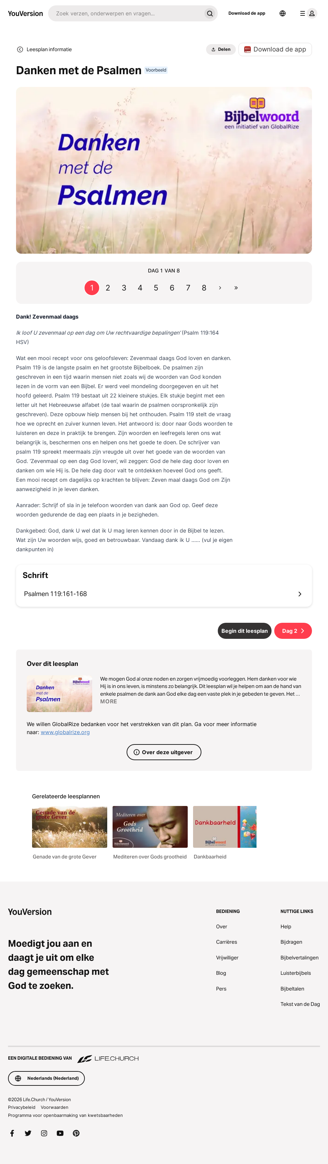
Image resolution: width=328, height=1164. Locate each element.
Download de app (246, 13)
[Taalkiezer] (282, 13)
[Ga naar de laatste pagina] (236, 288)
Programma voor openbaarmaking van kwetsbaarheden (65, 1115)
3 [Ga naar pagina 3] (124, 288)
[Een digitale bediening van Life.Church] (164, 1055)
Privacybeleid (21, 1107)
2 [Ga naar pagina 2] (108, 288)
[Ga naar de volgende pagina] (220, 288)
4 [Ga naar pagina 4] (140, 288)
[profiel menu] (307, 13)
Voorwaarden (54, 1107)
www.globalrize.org (65, 732)
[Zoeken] (125, 13)
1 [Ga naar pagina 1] (92, 288)
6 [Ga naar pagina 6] (172, 288)
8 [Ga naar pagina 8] (204, 288)
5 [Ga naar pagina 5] (156, 288)
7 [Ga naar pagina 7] (188, 288)
